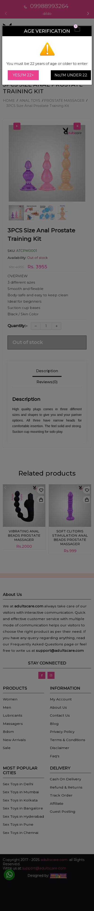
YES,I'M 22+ (23, 75)
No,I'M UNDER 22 (71, 75)
